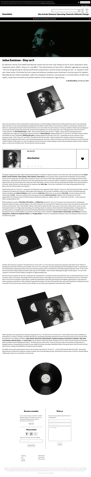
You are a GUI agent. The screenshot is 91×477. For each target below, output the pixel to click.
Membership (41, 455)
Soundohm (7, 14)
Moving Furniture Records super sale (44, 18)
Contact (23, 460)
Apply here (31, 423)
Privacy (23, 459)
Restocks (70, 14)
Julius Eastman (33, 158)
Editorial (78, 14)
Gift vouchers (41, 459)
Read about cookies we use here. (48, 3)
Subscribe (31, 445)
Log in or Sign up (85, 5)
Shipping (23, 455)
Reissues (52, 14)
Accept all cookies (85, 2)
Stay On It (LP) (31, 151)
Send (59, 444)
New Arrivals (43, 14)
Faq (22, 457)
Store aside (41, 457)
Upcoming (61, 14)
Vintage (85, 14)
